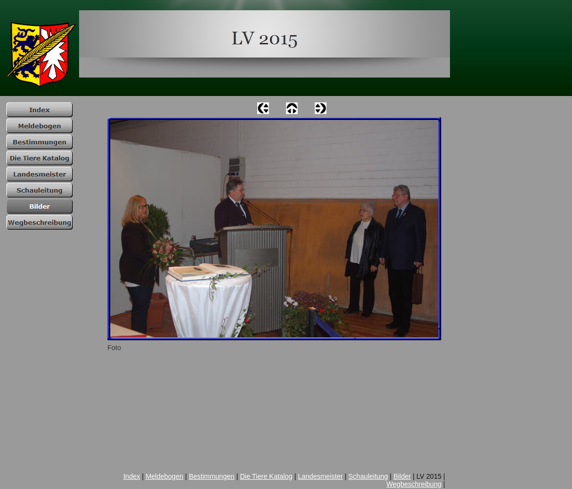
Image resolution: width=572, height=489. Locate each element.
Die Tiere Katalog (266, 476)
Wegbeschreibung (414, 484)
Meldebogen (164, 476)
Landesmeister (320, 476)
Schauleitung (368, 476)
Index (131, 476)
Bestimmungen (211, 476)
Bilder (402, 476)
